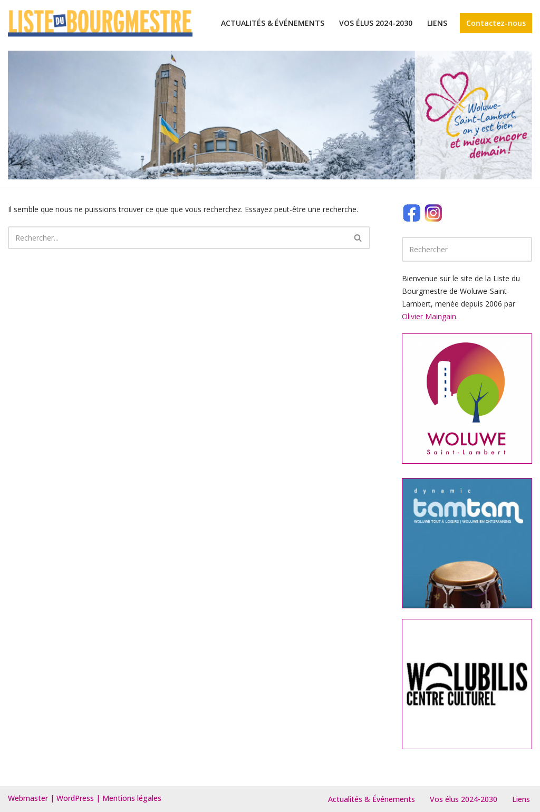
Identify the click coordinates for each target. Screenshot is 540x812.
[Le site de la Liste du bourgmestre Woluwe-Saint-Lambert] (100, 23)
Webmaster (28, 798)
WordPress (75, 798)
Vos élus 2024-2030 (375, 23)
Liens (437, 23)
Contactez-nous (496, 23)
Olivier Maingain (429, 316)
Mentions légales (131, 798)
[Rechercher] (177, 237)
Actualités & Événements (272, 23)
